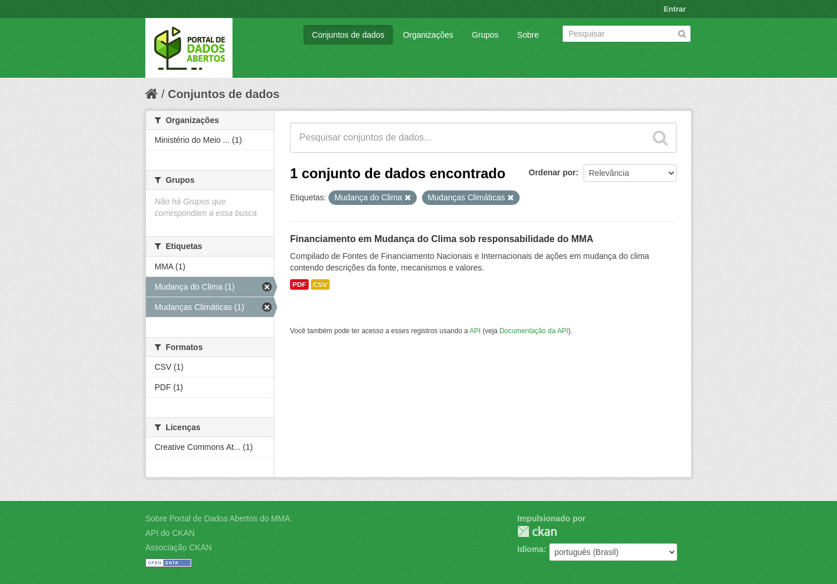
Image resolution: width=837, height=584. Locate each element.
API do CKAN (170, 533)
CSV (320, 284)
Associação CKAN (178, 547)
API (475, 331)
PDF (299, 284)
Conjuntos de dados (348, 34)
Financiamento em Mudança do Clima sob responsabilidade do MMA (441, 239)
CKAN (537, 531)
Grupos (485, 34)
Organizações (428, 34)
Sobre (528, 34)
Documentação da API (533, 331)
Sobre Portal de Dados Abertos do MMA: (218, 518)
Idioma (530, 549)
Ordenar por (552, 172)
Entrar (675, 9)
